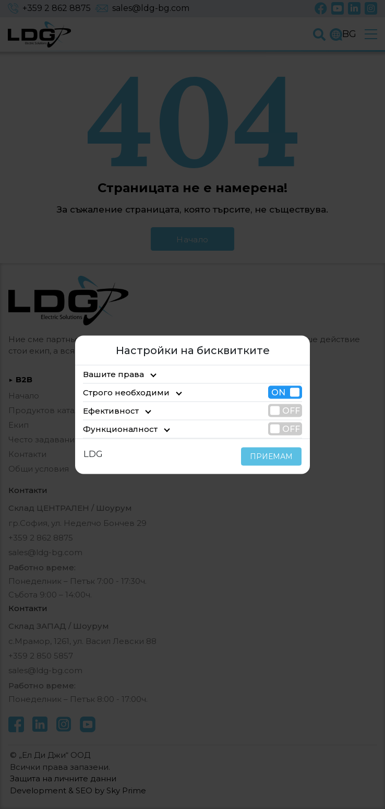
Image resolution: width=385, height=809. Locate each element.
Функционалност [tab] (113, 428)
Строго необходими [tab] (118, 392)
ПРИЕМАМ (274, 456)
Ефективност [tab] (107, 410)
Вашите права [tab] (109, 373)
